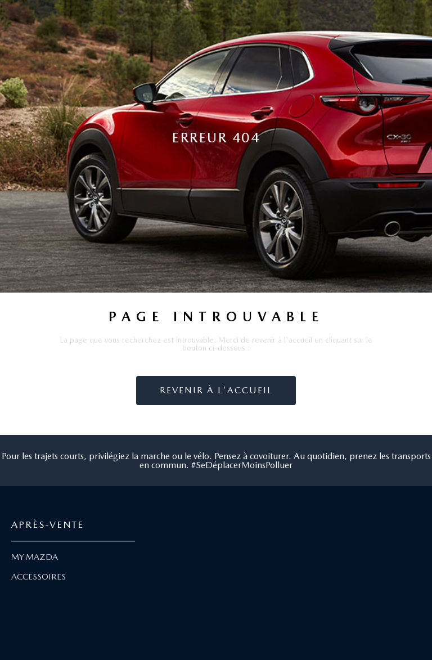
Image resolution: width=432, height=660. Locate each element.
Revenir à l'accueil (216, 390)
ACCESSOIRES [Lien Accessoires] (38, 577)
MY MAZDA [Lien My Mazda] (34, 557)
